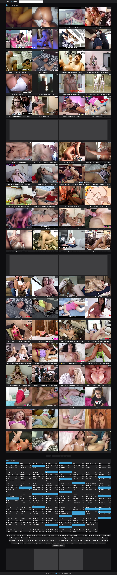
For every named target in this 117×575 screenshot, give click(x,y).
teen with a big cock (63, 538)
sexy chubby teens (102, 538)
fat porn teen (96, 540)
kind (89, 543)
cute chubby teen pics (63, 535)
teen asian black (53, 540)
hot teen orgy (12, 540)
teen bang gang (104, 540)
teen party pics (93, 538)
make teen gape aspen (17, 543)
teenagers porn (73, 535)
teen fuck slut (24, 538)
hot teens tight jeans (15, 538)
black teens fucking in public (98, 543)
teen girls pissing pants (85, 540)
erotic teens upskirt (83, 535)
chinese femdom (42, 538)
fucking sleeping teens (72, 543)
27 (63, 456)
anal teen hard (20, 535)
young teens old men (63, 540)
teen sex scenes (82, 543)
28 (66, 456)
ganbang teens (20, 540)
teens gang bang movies (31, 535)
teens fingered (27, 543)
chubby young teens (37, 543)
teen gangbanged (48, 543)
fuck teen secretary (43, 540)
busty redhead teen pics (58, 545)
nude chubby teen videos (59, 543)
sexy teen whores (52, 535)
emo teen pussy (84, 538)
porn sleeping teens (52, 538)
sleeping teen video (11, 535)
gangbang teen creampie (95, 535)
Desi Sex (11, 2)
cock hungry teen (106, 535)
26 (60, 456)
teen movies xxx (33, 538)
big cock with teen (74, 540)
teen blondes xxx (42, 535)
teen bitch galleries (74, 538)
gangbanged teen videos (31, 540)
